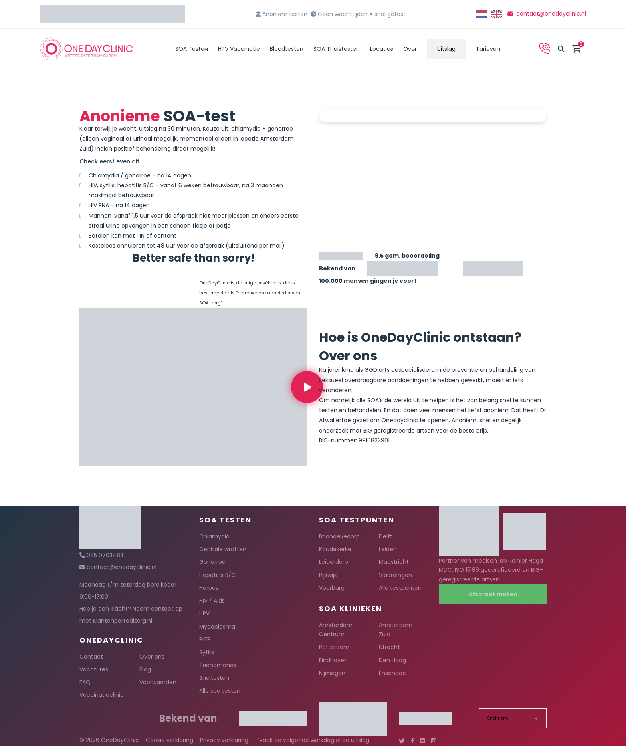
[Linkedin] (422, 741)
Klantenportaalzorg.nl (122, 621)
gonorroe (280, 129)
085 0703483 (105, 555)
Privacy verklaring (224, 740)
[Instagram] (433, 741)
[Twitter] (402, 741)
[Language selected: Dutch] (491, 14)
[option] (496, 14)
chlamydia (246, 129)
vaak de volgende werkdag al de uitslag (314, 740)
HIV (93, 185)
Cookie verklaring (169, 740)
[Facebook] (412, 741)
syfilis (107, 185)
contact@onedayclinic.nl (551, 14)
